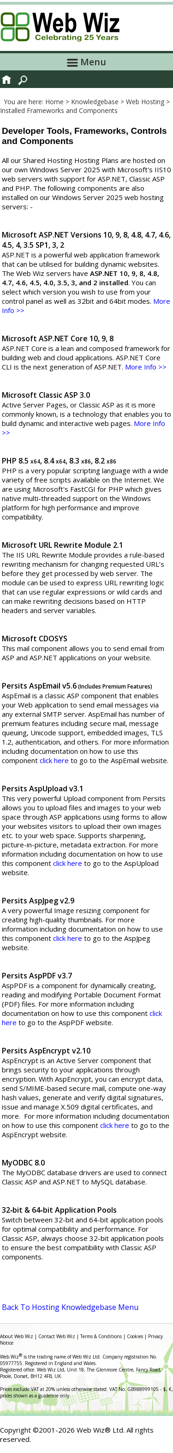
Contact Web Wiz (56, 1336)
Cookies (135, 1336)
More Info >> (146, 366)
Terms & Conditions (101, 1336)
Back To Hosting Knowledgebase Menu (70, 1307)
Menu (86, 62)
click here (54, 760)
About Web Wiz (16, 1336)
